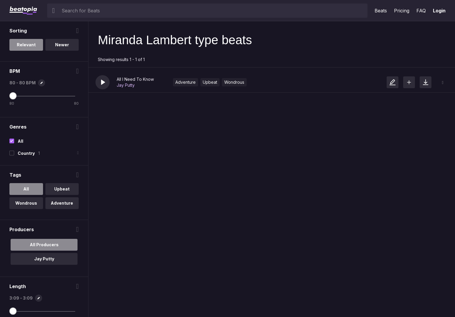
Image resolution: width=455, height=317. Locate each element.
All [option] (26, 188)
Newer (62, 44)
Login (439, 11)
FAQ (421, 11)
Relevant (26, 44)
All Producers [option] (44, 244)
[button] (102, 82)
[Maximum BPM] (13, 95)
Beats (381, 11)
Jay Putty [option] (44, 258)
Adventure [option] (62, 203)
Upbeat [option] (62, 188)
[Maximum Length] (13, 311)
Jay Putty (126, 85)
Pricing (401, 11)
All (20, 141)
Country (26, 153)
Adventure (185, 82)
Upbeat (210, 82)
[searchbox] (213, 10)
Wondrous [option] (26, 203)
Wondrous (234, 82)
